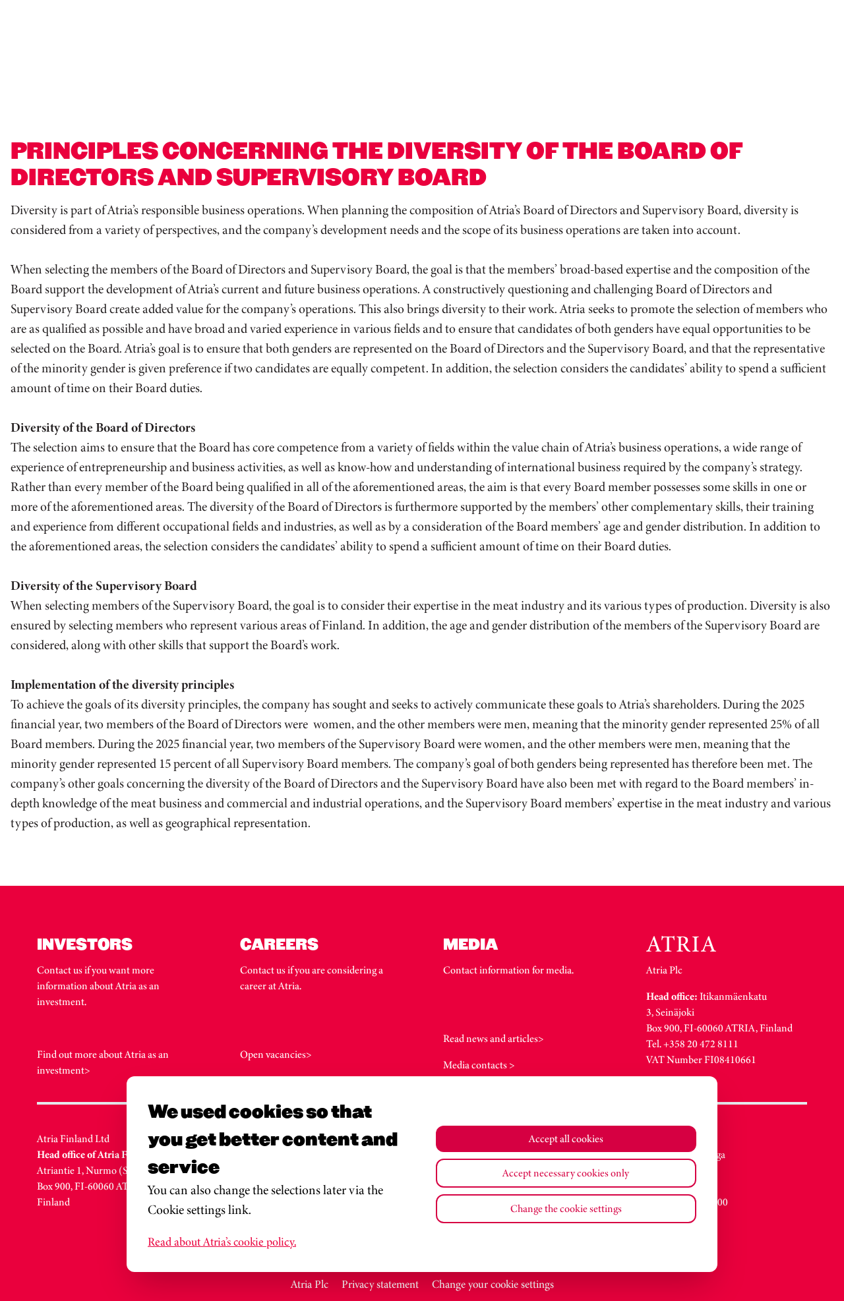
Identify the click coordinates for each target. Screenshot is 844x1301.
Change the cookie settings (566, 1208)
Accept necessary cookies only (565, 1172)
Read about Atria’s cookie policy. (222, 1241)
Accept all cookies (566, 1138)
